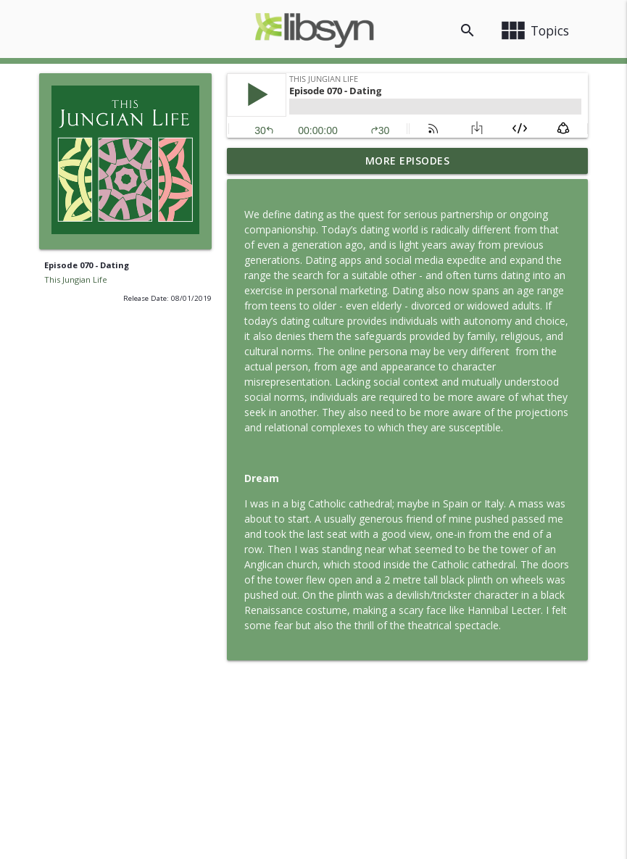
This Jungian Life (75, 279)
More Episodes (407, 160)
